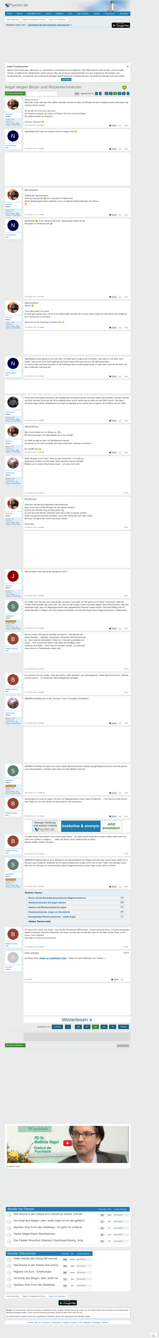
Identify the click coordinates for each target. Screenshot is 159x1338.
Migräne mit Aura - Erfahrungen (33, 1271)
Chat (70, 14)
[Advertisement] (77, 550)
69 (119, 93)
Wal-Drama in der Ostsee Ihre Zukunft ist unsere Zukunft (48, 1214)
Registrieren (110, 14)
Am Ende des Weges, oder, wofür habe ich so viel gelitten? (49, 1220)
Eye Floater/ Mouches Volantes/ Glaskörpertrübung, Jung (48, 1240)
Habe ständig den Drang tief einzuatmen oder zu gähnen (48, 1258)
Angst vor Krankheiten (57, 1296)
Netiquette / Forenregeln (91, 1322)
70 (124, 93)
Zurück (57, 1027)
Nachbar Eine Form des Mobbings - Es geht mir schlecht (48, 1227)
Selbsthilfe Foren (34, 14)
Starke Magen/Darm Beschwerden (34, 1233)
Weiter (123, 1027)
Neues (19, 14)
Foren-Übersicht (12, 1296)
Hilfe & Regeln (83, 14)
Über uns (37, 1322)
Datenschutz (56, 1322)
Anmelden (124, 14)
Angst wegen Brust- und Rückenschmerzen (43, 87)
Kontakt (30, 1322)
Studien (97, 14)
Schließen (66, 79)
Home (9, 14)
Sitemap (105, 1322)
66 (106, 93)
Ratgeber (59, 14)
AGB (80, 1322)
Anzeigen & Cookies (69, 1322)
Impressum (46, 1322)
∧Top (153, 1335)
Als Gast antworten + (15, 93)
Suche (48, 14)
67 (111, 93)
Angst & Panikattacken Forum (33, 1296)
